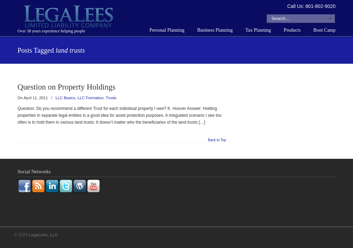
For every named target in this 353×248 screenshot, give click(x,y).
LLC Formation (90, 98)
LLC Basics (65, 98)
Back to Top (217, 140)
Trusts (111, 98)
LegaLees (69, 17)
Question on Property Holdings (66, 87)
